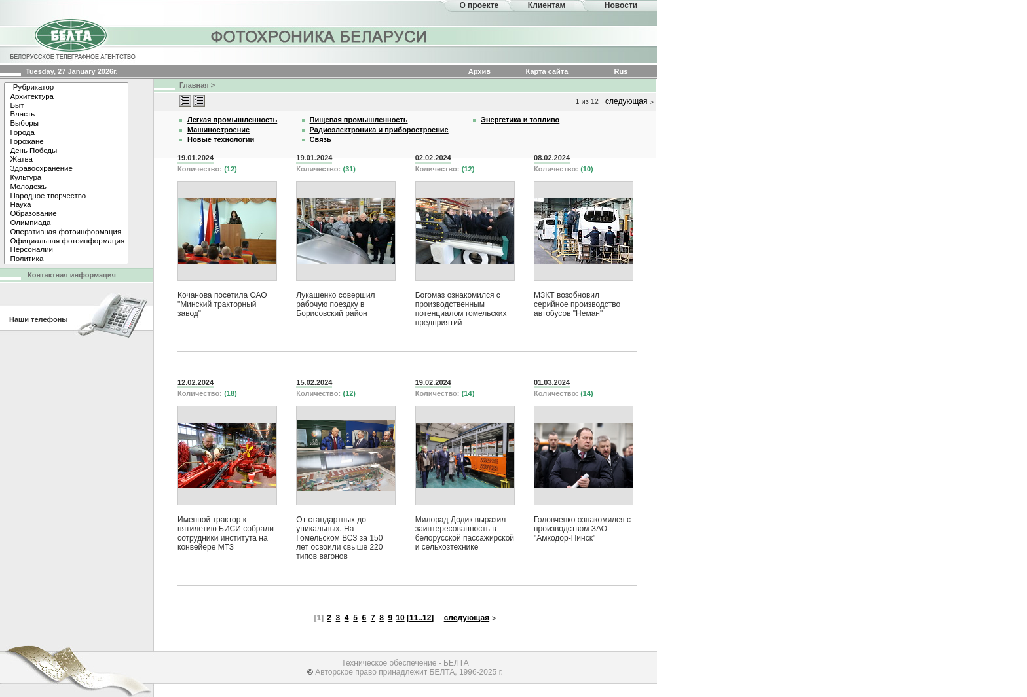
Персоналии (66, 250)
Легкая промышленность (232, 120)
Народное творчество (66, 196)
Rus (621, 71)
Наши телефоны (38, 319)
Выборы (66, 123)
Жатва (66, 159)
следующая (626, 101)
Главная (194, 85)
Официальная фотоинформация (66, 241)
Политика (66, 259)
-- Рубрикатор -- (66, 87)
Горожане (66, 142)
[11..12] (420, 617)
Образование (66, 214)
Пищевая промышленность (359, 120)
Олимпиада (66, 223)
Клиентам (547, 5)
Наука (66, 204)
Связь (320, 139)
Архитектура (66, 96)
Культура (66, 178)
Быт (66, 106)
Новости (621, 5)
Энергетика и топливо (520, 120)
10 (400, 617)
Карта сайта (547, 71)
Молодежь (66, 187)
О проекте (478, 5)
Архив (479, 71)
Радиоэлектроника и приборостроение (379, 130)
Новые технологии (220, 139)
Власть (66, 114)
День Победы (66, 151)
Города (66, 132)
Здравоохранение (66, 168)
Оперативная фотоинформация (66, 232)
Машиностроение (218, 130)
